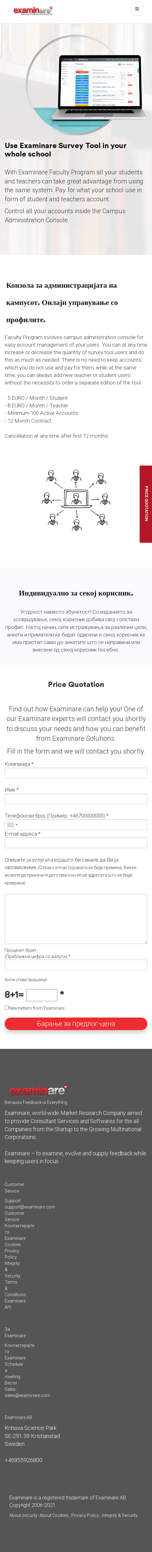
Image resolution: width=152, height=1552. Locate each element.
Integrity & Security (119, 1515)
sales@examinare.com (27, 1395)
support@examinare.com (30, 1206)
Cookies (13, 1244)
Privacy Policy (85, 1515)
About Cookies (54, 1515)
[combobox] (12, 825)
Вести (11, 1382)
